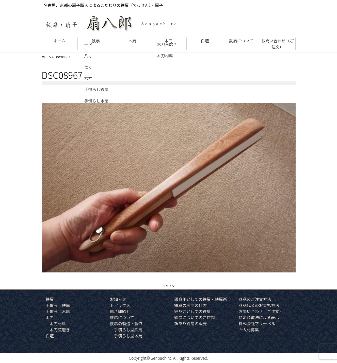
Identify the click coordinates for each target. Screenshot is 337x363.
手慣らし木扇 (58, 311)
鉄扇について (241, 41)
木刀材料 (58, 323)
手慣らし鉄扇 (58, 305)
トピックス (120, 305)
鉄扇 (96, 41)
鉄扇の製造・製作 (126, 323)
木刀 (168, 41)
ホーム (60, 41)
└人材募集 (248, 329)
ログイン (168, 286)
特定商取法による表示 (258, 317)
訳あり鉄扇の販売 (190, 323)
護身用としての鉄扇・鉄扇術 (200, 299)
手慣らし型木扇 (128, 336)
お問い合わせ (277, 44)
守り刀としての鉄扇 (192, 311)
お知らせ (118, 299)
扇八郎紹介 (120, 311)
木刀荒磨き (60, 329)
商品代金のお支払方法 (258, 305)
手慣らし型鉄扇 (128, 329)
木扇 (132, 41)
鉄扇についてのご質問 (194, 317)
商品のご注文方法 (254, 299)
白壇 (205, 41)
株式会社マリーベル (256, 323)
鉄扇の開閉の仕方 (190, 305)
